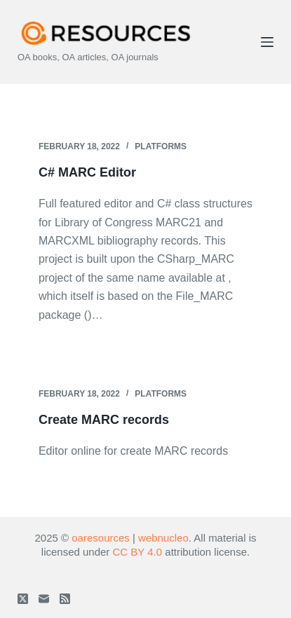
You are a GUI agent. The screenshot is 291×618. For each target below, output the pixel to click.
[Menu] (267, 42)
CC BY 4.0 (138, 552)
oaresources (101, 538)
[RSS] (65, 598)
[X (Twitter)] (23, 598)
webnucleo (163, 538)
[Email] (44, 598)
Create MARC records (104, 420)
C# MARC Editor (87, 172)
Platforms (161, 146)
